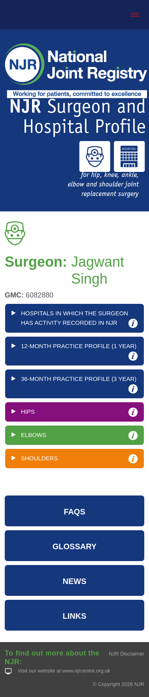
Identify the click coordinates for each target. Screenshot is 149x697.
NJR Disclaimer (126, 654)
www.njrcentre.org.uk (86, 671)
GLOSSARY (75, 546)
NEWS (75, 581)
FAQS (74, 511)
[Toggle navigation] (134, 14)
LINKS (75, 616)
